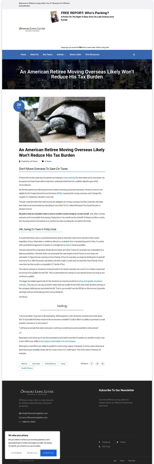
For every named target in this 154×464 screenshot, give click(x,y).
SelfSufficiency (50, 364)
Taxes (49, 161)
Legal (114, 461)
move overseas (69, 178)
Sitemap (122, 461)
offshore (24, 364)
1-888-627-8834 (28, 422)
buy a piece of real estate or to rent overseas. (58, 341)
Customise (16, 453)
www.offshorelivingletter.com (34, 417)
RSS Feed (106, 447)
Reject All (32, 453)
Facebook (106, 442)
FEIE (59, 193)
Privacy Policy (131, 461)
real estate (36, 364)
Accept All (48, 453)
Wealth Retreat (27, 368)
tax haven (67, 245)
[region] (32, 445)
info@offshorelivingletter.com (34, 413)
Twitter (123, 442)
